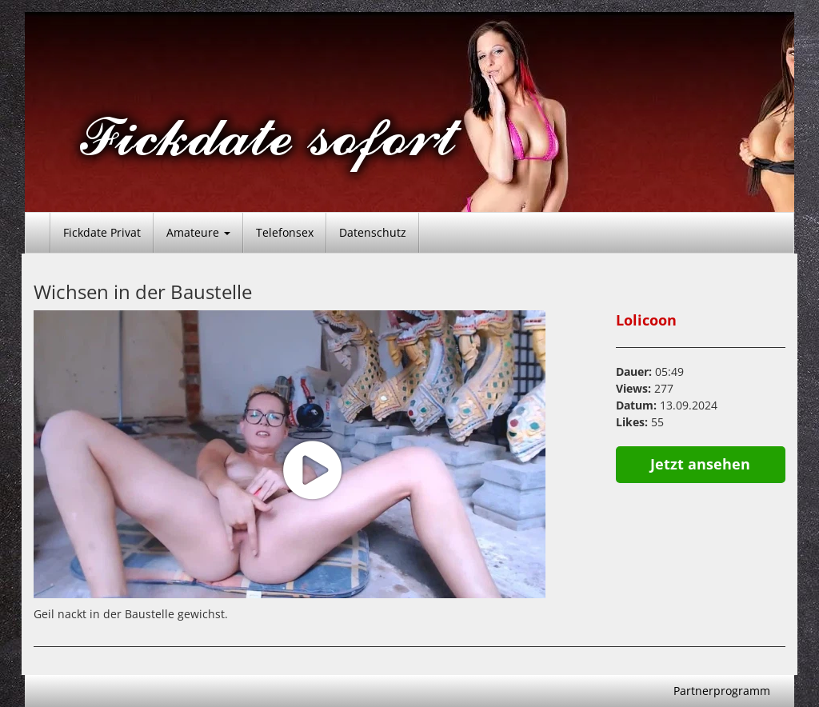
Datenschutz (372, 232)
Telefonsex (285, 232)
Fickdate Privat (102, 232)
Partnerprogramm (721, 690)
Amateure (198, 232)
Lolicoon (646, 320)
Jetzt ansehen (700, 463)
